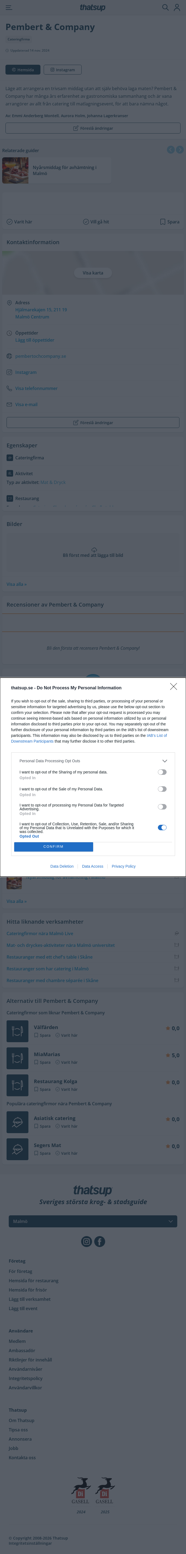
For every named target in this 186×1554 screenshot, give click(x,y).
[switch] (162, 772)
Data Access (92, 866)
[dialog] (93, 777)
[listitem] (93, 761)
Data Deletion (62, 866)
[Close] (175, 688)
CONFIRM (53, 847)
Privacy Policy (123, 866)
